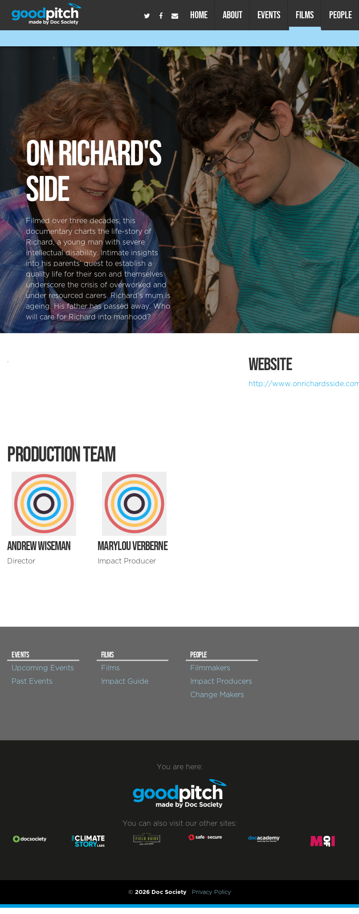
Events (269, 14)
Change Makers (217, 694)
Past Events (32, 681)
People (340, 14)
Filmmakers (210, 668)
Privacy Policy (211, 892)
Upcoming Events (43, 668)
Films (305, 14)
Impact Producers (221, 681)
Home (199, 14)
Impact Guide (124, 681)
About (232, 14)
